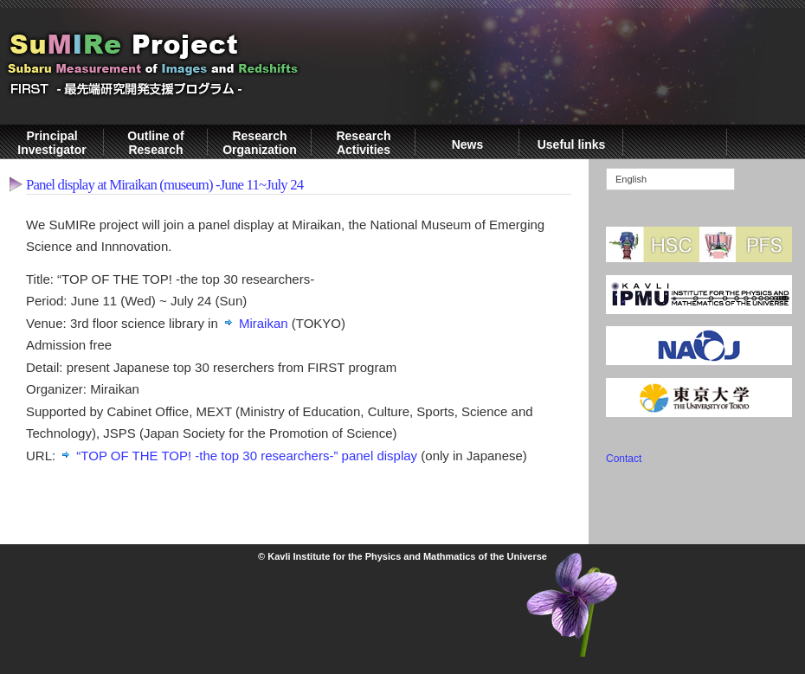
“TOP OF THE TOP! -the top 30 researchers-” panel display (246, 455)
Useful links (572, 144)
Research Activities (363, 143)
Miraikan (263, 323)
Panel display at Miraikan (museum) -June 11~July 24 (164, 185)
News (468, 144)
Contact (623, 459)
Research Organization (259, 143)
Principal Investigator (51, 143)
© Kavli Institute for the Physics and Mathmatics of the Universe (402, 556)
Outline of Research (155, 143)
